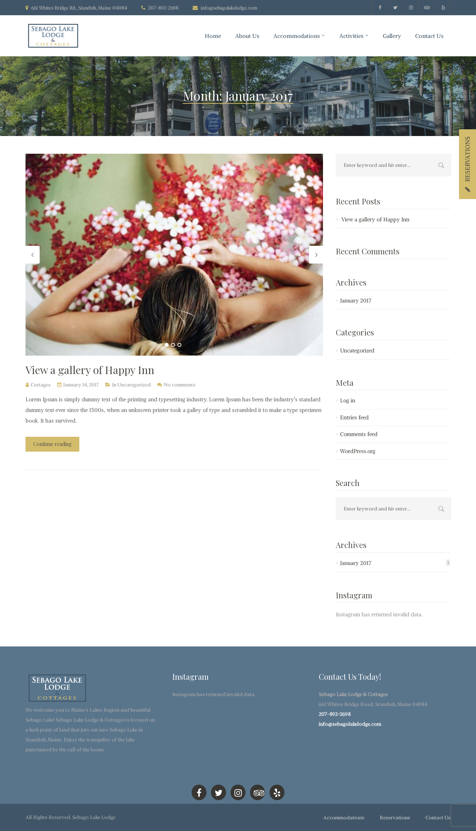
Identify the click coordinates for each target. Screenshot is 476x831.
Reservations (395, 817)
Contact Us (429, 35)
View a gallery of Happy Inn (90, 370)
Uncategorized (134, 384)
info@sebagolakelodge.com (228, 8)
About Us (247, 35)
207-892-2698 (335, 714)
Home (213, 35)
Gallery (392, 35)
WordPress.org (357, 451)
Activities (351, 35)
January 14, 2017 (81, 384)
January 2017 (355, 300)
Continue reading (52, 444)
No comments (180, 384)
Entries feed (354, 417)
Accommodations (296, 35)
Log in (347, 400)
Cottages (40, 384)
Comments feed (359, 434)
